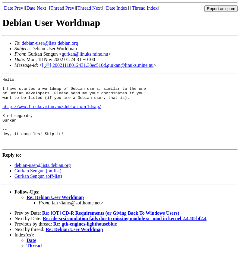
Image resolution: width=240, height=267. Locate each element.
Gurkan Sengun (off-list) (38, 189)
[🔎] (46, 65)
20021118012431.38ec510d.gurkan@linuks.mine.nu (102, 65)
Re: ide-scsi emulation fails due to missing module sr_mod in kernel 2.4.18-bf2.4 (125, 232)
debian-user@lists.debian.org (50, 43)
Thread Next (89, 8)
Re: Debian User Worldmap (55, 210)
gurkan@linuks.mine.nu (85, 54)
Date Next (36, 8)
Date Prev (13, 8)
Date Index (117, 8)
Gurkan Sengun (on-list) (38, 184)
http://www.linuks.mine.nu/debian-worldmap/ (51, 113)
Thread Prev (62, 8)
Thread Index (145, 8)
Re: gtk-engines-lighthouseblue (85, 237)
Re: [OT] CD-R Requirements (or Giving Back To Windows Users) (110, 226)
